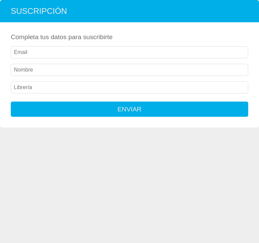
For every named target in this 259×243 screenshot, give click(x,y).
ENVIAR (129, 109)
